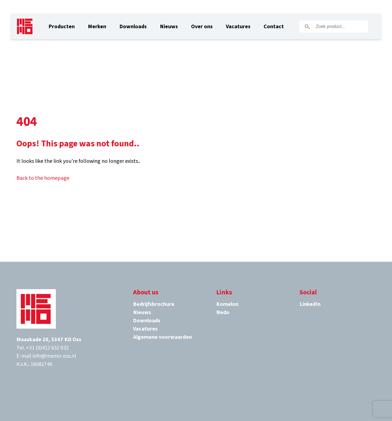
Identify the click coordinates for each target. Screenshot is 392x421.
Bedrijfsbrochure (153, 304)
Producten (61, 26)
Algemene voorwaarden (162, 337)
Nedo (222, 312)
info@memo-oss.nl (54, 356)
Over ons (202, 26)
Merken (97, 26)
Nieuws (169, 26)
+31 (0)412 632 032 (47, 348)
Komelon (227, 304)
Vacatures (238, 26)
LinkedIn (310, 304)
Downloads (133, 26)
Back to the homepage (42, 178)
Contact (274, 26)
